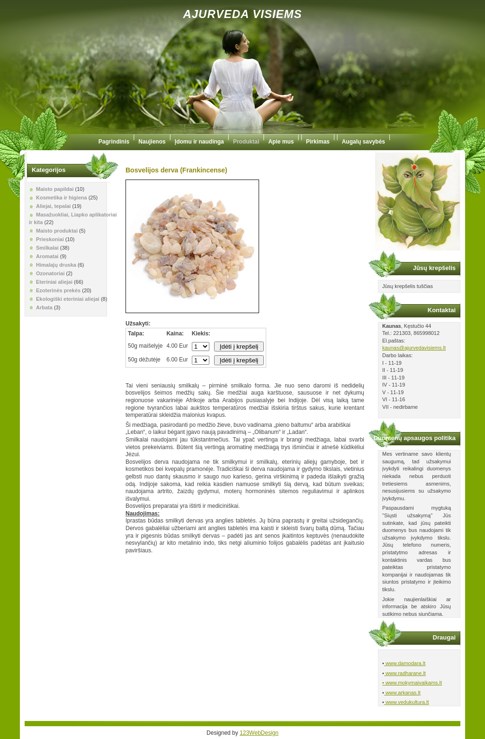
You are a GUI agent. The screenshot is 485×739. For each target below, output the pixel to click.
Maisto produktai (57, 231)
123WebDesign (259, 733)
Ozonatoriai (50, 273)
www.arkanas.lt (402, 692)
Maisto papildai (54, 189)
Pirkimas (318, 141)
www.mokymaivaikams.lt (413, 682)
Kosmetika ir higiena (61, 197)
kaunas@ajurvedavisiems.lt (414, 348)
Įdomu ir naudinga (199, 141)
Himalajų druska (56, 265)
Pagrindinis (114, 141)
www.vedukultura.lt (406, 702)
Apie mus (281, 141)
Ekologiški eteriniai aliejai (67, 299)
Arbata (44, 307)
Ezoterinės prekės (58, 290)
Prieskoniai (50, 239)
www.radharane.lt (405, 673)
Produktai (246, 141)
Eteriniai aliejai (54, 282)
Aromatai (47, 256)
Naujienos (151, 141)
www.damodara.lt (404, 663)
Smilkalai (47, 248)
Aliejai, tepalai (53, 206)
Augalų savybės (363, 141)
